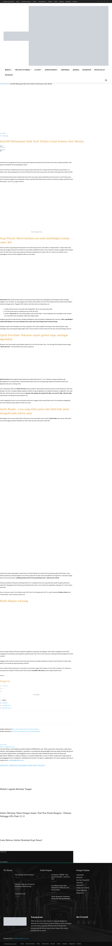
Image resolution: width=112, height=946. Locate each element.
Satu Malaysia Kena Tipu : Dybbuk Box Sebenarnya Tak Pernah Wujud (60, 888)
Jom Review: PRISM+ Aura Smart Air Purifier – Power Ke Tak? (60, 877)
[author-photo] (5, 742)
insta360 (4, 703)
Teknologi (5, 136)
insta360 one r (6, 705)
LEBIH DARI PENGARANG (33, 765)
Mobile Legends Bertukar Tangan (16, 789)
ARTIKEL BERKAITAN (10, 765)
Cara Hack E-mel (20, 894)
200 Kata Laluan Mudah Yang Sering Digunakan (25, 731)
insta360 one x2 (7, 708)
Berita (7, 84)
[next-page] (0, 845)
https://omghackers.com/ (7, 747)
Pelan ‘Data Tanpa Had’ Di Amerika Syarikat (25, 729)
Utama (2, 84)
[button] (105, 80)
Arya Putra (2, 147)
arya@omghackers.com (15, 760)
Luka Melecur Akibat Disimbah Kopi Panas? (21, 840)
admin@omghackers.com (21, 938)
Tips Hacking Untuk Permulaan (24, 875)
